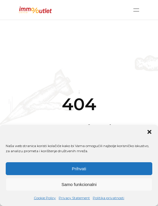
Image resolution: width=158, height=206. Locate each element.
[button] (149, 132)
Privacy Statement (74, 198)
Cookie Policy (45, 198)
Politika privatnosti (108, 198)
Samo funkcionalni (79, 184)
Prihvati (79, 168)
